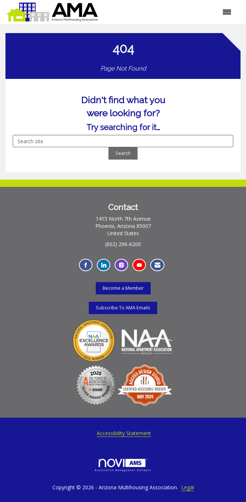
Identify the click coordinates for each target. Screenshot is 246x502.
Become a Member (123, 288)
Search (123, 153)
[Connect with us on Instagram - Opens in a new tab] (121, 265)
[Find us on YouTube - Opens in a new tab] (139, 265)
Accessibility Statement (124, 433)
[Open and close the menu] (168, 12)
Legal (187, 487)
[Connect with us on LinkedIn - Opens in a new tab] (103, 265)
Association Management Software (123, 465)
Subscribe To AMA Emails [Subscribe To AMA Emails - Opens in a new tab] (123, 308)
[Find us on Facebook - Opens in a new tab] (85, 265)
